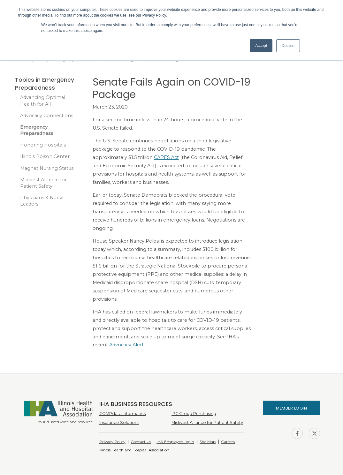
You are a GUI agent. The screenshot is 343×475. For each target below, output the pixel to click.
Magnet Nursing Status (46, 168)
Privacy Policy (112, 441)
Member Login (291, 408)
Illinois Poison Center (45, 156)
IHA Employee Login (175, 441)
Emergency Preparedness (36, 130)
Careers (228, 441)
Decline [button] (288, 45)
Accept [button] (261, 45)
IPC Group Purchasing (194, 413)
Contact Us (141, 441)
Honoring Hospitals (43, 145)
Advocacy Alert (126, 345)
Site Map (208, 441)
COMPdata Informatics (122, 413)
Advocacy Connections (46, 115)
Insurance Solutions (119, 422)
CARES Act (166, 157)
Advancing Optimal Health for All (42, 100)
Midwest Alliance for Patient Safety (43, 183)
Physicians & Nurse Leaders (42, 201)
